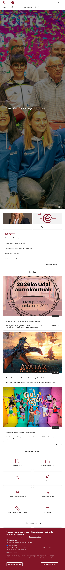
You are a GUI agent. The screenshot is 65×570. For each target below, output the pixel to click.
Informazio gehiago (35, 537)
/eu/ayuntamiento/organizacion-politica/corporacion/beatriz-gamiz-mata (17, 221)
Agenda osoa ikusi (51, 264)
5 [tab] (43, 207)
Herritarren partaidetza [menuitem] (13, 7)
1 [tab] (33, 207)
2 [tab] (35, 207)
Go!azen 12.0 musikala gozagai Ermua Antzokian (32, 414)
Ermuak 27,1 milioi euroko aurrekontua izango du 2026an (32, 303)
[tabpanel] (32, 109)
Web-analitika (12, 545)
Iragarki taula (17, 463)
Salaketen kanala (47, 479)
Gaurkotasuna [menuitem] (28, 7)
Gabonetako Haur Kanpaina (13, 238)
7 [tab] (48, 207)
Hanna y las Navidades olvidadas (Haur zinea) (18, 248)
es (58, 2)
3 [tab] (38, 207)
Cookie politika (12, 540)
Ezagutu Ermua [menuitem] (49, 7)
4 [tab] (41, 207)
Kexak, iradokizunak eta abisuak (17, 510)
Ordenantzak (17, 479)
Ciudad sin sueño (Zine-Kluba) (14, 259)
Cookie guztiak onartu (49, 564)
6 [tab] (46, 207)
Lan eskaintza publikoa (47, 463)
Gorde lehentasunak (14, 564)
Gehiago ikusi (7, 111)
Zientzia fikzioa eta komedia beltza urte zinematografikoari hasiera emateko (32, 358)
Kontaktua (47, 510)
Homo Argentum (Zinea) (12, 253)
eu (61, 2)
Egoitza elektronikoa (47, 221)
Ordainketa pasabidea (47, 494)
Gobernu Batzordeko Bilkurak (17, 494)
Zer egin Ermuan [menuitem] (37, 7)
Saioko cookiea (12, 553)
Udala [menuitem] (4, 7)
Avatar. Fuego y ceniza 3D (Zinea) (15, 243)
